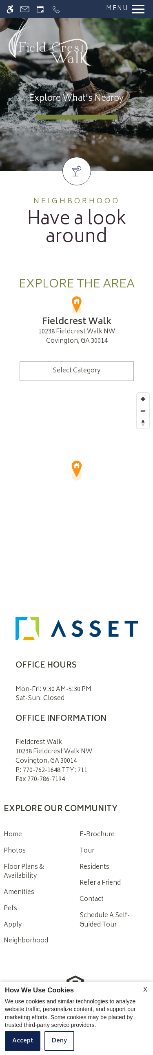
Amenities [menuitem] (19, 892)
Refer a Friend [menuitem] (100, 883)
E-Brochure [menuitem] (97, 834)
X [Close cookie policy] (145, 990)
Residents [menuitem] (94, 867)
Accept (22, 1041)
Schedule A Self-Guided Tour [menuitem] (105, 920)
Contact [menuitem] (92, 899)
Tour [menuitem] (87, 851)
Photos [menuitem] (15, 851)
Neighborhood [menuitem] (26, 940)
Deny (59, 1041)
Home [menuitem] (13, 834)
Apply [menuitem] (13, 925)
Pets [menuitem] (10, 908)
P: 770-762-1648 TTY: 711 (51, 771)
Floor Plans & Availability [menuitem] (24, 872)
